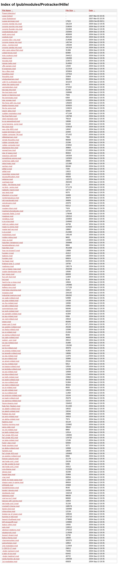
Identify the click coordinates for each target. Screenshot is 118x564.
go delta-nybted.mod (10, 448)
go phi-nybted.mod (9, 390)
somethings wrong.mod (11, 158)
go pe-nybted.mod (9, 359)
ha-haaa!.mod (7, 261)
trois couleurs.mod (9, 55)
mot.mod (5, 206)
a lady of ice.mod (9, 554)
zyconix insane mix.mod (12, 42)
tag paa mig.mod (9, 90)
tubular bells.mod (9, 63)
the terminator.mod (9, 98)
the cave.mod (7, 127)
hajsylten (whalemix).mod (12, 243)
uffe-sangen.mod (9, 66)
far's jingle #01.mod (10, 438)
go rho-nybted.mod (9, 303)
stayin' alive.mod (9, 111)
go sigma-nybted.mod (11, 335)
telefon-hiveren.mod (10, 106)
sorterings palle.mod (10, 161)
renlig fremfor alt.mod (10, 559)
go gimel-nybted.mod (10, 361)
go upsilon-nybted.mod (11, 327)
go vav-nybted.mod (10, 343)
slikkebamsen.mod (9, 137)
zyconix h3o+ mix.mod (11, 40)
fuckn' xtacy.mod (9, 443)
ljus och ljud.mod (9, 277)
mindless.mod (7, 219)
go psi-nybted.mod (9, 372)
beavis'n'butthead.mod (11, 519)
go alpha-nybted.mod (10, 419)
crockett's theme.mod (11, 506)
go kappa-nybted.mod (11, 366)
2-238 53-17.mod (9, 548)
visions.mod (7, 58)
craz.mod (6, 477)
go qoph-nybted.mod (10, 380)
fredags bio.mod (8, 414)
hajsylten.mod (7, 248)
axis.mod (5, 527)
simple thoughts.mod (10, 140)
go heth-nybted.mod (10, 377)
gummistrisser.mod (9, 309)
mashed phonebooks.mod (12, 211)
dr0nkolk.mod (7, 485)
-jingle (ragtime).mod (10, 556)
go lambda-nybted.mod (11, 369)
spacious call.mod (9, 156)
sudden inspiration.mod (11, 113)
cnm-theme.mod (8, 469)
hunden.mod (7, 258)
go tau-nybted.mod (9, 316)
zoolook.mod (7, 37)
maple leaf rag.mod (10, 229)
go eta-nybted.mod (9, 356)
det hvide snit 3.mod (10, 504)
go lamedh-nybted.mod (11, 353)
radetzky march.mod (10, 190)
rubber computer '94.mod (12, 134)
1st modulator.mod (9, 562)
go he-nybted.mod (9, 348)
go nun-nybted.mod (10, 382)
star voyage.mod (9, 100)
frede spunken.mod (10, 445)
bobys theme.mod (9, 538)
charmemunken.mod (10, 540)
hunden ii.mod (8, 253)
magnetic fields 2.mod (11, 214)
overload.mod (7, 182)
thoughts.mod (7, 77)
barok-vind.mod (8, 509)
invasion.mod (7, 293)
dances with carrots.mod (12, 501)
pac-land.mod (7, 192)
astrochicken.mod (9, 543)
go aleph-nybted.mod (10, 411)
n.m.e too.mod (8, 221)
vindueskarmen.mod (10, 79)
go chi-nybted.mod (9, 430)
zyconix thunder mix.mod (12, 29)
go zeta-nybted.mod (10, 301)
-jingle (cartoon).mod (10, 551)
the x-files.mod (8, 71)
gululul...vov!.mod (9, 340)
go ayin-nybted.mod (10, 416)
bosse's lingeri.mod (10, 535)
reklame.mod (7, 179)
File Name (6, 10)
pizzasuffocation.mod (10, 177)
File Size (69, 10)
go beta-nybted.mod (10, 440)
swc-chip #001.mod (10, 129)
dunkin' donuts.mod (10, 490)
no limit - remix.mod (10, 187)
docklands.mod (8, 493)
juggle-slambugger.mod (11, 272)
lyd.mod (5, 280)
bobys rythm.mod (9, 525)
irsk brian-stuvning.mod (11, 290)
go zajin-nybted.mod (10, 337)
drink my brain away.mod (12, 480)
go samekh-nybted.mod (11, 314)
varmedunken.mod (9, 87)
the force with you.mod (11, 103)
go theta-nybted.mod (10, 330)
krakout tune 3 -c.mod (11, 264)
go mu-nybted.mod (9, 364)
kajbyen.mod (7, 256)
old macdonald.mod (10, 200)
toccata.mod (7, 61)
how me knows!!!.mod (11, 251)
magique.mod (7, 216)
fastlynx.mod (7, 422)
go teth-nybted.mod (10, 306)
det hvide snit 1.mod (10, 461)
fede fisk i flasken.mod (11, 406)
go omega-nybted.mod (11, 351)
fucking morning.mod (10, 424)
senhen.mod (7, 166)
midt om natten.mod (10, 224)
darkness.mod (8, 496)
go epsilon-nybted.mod (11, 456)
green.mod (6, 322)
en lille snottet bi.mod (10, 464)
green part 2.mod (9, 324)
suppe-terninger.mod (10, 21)
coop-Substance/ (9, 19)
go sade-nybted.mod (10, 298)
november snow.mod (10, 174)
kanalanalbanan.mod (10, 245)
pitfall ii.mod (7, 169)
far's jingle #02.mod (10, 435)
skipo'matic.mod (8, 163)
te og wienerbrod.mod (11, 121)
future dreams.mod (9, 403)
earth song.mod (8, 34)
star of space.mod (9, 153)
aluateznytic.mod (9, 533)
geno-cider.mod (8, 427)
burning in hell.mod (10, 517)
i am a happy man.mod (11, 269)
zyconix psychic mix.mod (12, 27)
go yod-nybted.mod (10, 319)
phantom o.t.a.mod (9, 195)
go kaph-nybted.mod (10, 398)
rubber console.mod (10, 142)
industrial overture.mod (11, 295)
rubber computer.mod (11, 145)
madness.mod (8, 266)
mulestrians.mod (9, 235)
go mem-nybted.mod (10, 385)
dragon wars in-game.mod (12, 482)
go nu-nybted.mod (9, 393)
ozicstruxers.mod (9, 203)
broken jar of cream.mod (12, 514)
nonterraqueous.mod (10, 198)
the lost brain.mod (9, 92)
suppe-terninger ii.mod (11, 132)
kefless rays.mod (9, 287)
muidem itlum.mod (9, 208)
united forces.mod (9, 53)
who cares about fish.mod (12, 50)
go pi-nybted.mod (9, 388)
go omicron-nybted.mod (11, 395)
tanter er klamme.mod (11, 95)
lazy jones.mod (8, 274)
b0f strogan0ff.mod (9, 522)
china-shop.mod (8, 511)
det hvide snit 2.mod (10, 467)
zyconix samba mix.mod (12, 48)
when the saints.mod (10, 84)
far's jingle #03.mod (10, 453)
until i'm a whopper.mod (11, 82)
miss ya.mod (7, 240)
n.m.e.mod (6, 232)
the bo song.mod (9, 108)
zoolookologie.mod (9, 32)
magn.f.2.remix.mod (10, 227)
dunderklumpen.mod (10, 488)
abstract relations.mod (11, 530)
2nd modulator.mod (10, 546)
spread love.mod (9, 150)
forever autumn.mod (10, 459)
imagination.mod (9, 285)
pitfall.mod (6, 171)
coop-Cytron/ (7, 16)
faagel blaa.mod (8, 474)
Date (91, 10)
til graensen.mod (9, 69)
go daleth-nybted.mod (11, 409)
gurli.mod (6, 345)
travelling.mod (8, 74)
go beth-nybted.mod (10, 432)
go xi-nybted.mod (9, 332)
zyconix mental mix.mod (12, 24)
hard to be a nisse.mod (11, 282)
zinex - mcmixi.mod (10, 45)
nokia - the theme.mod (11, 185)
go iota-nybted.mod (10, 374)
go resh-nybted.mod (10, 311)
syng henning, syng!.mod (12, 124)
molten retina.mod (9, 237)
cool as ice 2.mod (9, 498)
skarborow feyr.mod (10, 148)
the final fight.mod (9, 116)
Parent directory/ (9, 13)
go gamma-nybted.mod (11, 401)
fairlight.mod (7, 451)
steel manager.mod (10, 119)
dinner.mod (6, 472)
